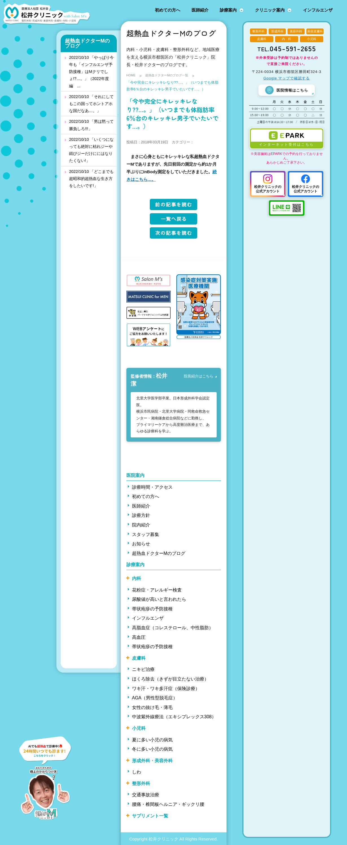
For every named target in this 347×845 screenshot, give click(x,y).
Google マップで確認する (286, 78)
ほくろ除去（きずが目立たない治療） (170, 678)
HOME (131, 76)
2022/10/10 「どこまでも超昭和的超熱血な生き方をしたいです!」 (91, 178)
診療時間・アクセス (152, 486)
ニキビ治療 (143, 669)
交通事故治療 (145, 794)
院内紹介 (141, 524)
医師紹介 (200, 10)
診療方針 (141, 515)
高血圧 (139, 636)
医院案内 (135, 475)
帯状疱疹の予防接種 (152, 608)
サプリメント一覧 (150, 815)
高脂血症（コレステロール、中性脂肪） (172, 627)
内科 (136, 578)
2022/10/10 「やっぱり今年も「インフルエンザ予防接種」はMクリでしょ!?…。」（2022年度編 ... (91, 71)
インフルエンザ (318, 10)
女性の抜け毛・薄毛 (152, 706)
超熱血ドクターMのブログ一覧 (172, 76)
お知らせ (141, 543)
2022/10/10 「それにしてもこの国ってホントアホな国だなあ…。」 (91, 103)
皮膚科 (139, 657)
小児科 (139, 728)
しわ (136, 771)
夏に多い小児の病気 (152, 739)
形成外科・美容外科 (152, 760)
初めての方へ (167, 10)
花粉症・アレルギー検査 (157, 589)
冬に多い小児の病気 (152, 748)
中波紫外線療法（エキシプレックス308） (174, 716)
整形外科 (141, 782)
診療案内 (228, 10)
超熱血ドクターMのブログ (87, 43)
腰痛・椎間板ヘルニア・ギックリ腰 (168, 804)
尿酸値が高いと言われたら (159, 599)
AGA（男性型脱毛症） (155, 697)
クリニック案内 (270, 10)
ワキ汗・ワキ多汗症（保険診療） (166, 688)
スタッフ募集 (145, 534)
